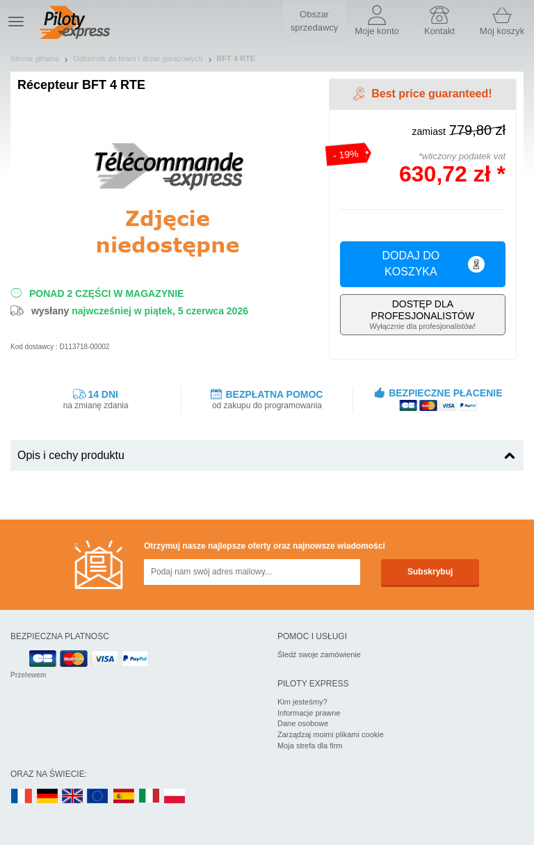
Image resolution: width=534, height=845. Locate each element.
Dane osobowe (302, 723)
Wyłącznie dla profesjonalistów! (422, 314)
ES (124, 796)
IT (149, 796)
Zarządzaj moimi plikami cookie (330, 734)
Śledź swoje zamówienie (319, 654)
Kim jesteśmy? (302, 702)
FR (21, 796)
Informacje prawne (309, 713)
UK (73, 796)
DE (47, 796)
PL (175, 796)
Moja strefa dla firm (310, 745)
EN (98, 796)
